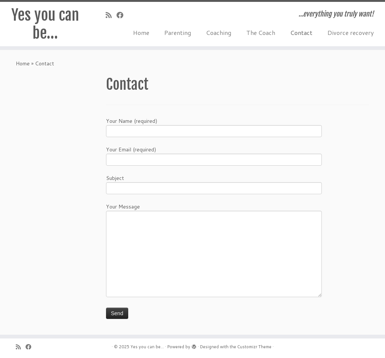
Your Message (214, 231)
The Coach (260, 32)
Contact (301, 32)
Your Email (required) (214, 155)
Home (141, 32)
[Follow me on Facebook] (122, 15)
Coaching (218, 32)
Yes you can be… (45, 24)
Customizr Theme (254, 347)
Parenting (177, 32)
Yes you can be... (147, 347)
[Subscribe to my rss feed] (111, 15)
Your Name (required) (214, 126)
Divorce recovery (350, 32)
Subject (214, 183)
